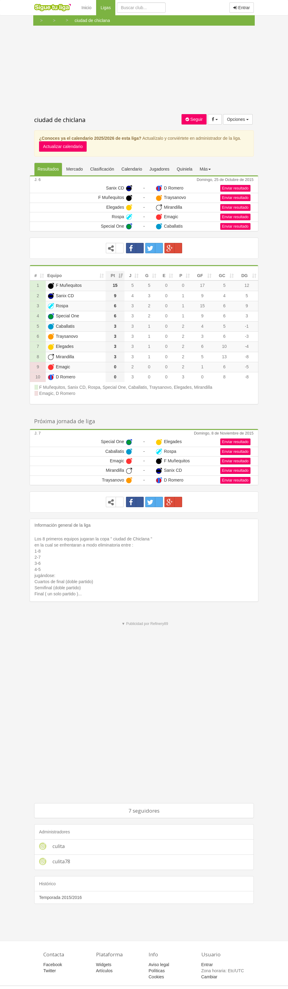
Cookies (156, 976)
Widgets (104, 964)
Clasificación (102, 169)
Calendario (131, 169)
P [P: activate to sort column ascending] (180, 275)
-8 (247, 356)
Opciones (238, 119)
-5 (247, 366)
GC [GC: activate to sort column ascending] (222, 275)
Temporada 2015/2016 (60, 897)
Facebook (52, 964)
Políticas (157, 970)
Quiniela (184, 169)
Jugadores (159, 169)
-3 (247, 336)
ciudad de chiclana (59, 120)
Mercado (74, 169)
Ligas (108, 7)
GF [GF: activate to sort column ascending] (200, 275)
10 (224, 346)
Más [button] (205, 169)
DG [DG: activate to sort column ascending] (244, 275)
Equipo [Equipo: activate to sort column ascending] (54, 275)
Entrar (241, 7)
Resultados (48, 169)
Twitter (49, 970)
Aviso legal (159, 964)
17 (202, 285)
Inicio (86, 7)
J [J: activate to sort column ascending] (130, 275)
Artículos (104, 970)
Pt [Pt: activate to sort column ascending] (113, 275)
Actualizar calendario (63, 146)
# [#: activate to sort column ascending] (35, 275)
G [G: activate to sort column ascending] (147, 275)
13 (224, 356)
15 (202, 305)
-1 (247, 326)
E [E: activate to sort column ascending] (164, 275)
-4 (247, 346)
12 (246, 285)
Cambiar (209, 976)
